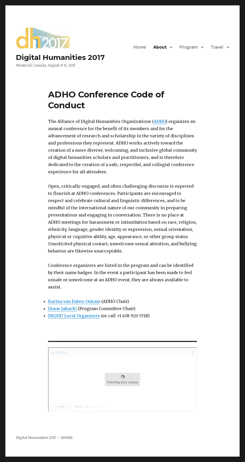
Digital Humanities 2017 (60, 57)
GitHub (66, 438)
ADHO (160, 121)
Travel (217, 47)
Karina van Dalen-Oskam (74, 301)
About (160, 47)
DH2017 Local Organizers (74, 315)
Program (188, 47)
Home (139, 47)
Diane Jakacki (62, 308)
